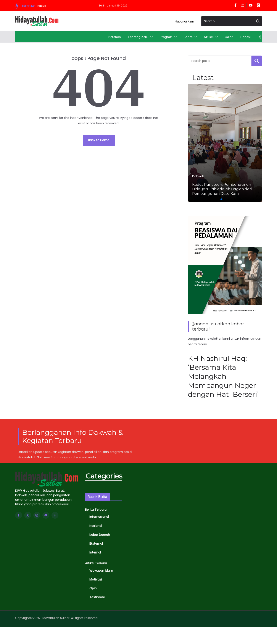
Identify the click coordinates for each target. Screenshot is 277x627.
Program (166, 37)
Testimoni (97, 597)
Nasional (95, 526)
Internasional (99, 517)
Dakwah (198, 176)
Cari (256, 60)
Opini (93, 588)
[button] (150, 37)
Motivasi (95, 579)
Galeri (229, 37)
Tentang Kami (138, 37)
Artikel (209, 37)
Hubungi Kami (184, 21)
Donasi (245, 37)
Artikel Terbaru (96, 563)
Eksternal (96, 543)
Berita (188, 37)
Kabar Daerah (99, 535)
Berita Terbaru (95, 509)
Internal (95, 552)
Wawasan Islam (101, 570)
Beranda (114, 37)
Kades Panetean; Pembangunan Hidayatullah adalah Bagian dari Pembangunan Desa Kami (47, 6)
